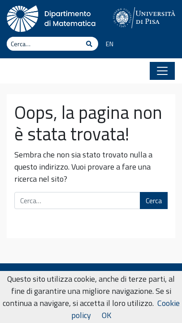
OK (106, 315)
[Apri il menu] (162, 71)
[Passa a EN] (106, 44)
